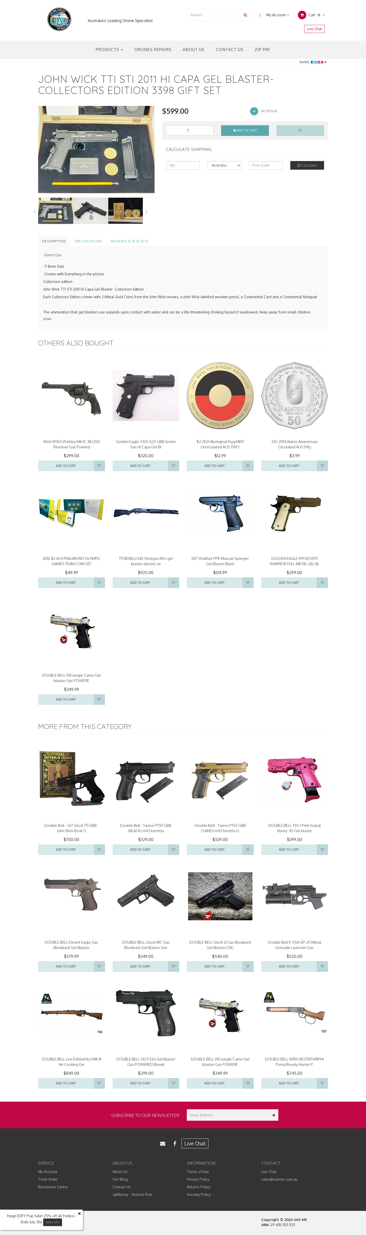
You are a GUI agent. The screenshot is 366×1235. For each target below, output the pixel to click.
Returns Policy (198, 1187)
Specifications (88, 241)
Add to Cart (245, 130)
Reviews (129, 241)
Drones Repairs (153, 49)
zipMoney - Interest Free (132, 1194)
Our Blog (120, 1179)
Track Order (48, 1179)
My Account (272, 15)
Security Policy (199, 1194)
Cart (311, 15)
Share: (313, 62)
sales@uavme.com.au (279, 1179)
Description (54, 241)
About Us (194, 49)
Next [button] (146, 210)
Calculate (307, 165)
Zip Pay (262, 49)
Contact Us (229, 49)
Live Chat (314, 29)
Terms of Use (198, 1171)
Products (109, 49)
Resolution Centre (53, 1187)
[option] (96, 149)
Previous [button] (34, 210)
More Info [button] (52, 1222)
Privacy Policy (198, 1179)
